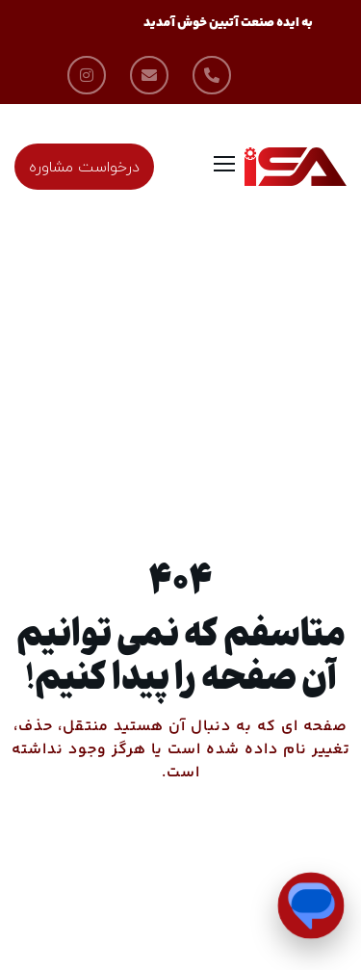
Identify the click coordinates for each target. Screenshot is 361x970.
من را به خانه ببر (180, 850)
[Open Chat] (311, 906)
